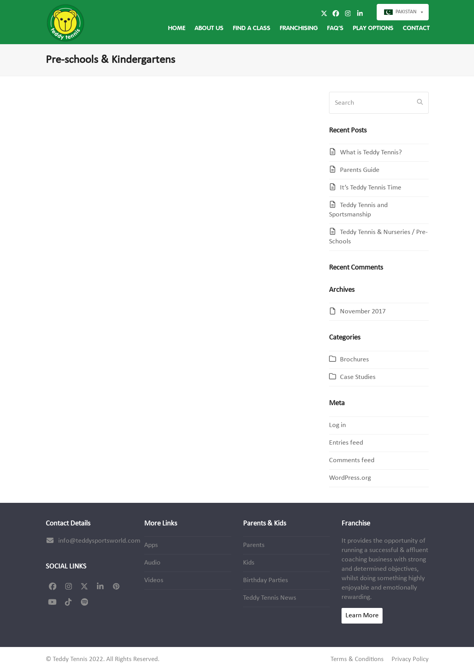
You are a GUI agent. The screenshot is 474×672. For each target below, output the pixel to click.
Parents (254, 545)
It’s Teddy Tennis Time (370, 187)
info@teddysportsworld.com (99, 541)
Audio (152, 563)
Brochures (354, 359)
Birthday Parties (265, 580)
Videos (153, 580)
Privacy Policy (410, 659)
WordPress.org (350, 478)
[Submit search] (420, 103)
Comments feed (351, 460)
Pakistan (406, 12)
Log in (337, 425)
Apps (151, 545)
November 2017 (363, 311)
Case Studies (358, 377)
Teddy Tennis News (269, 598)
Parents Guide (359, 170)
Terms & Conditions (357, 659)
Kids (248, 563)
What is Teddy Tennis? (371, 152)
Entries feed (346, 443)
